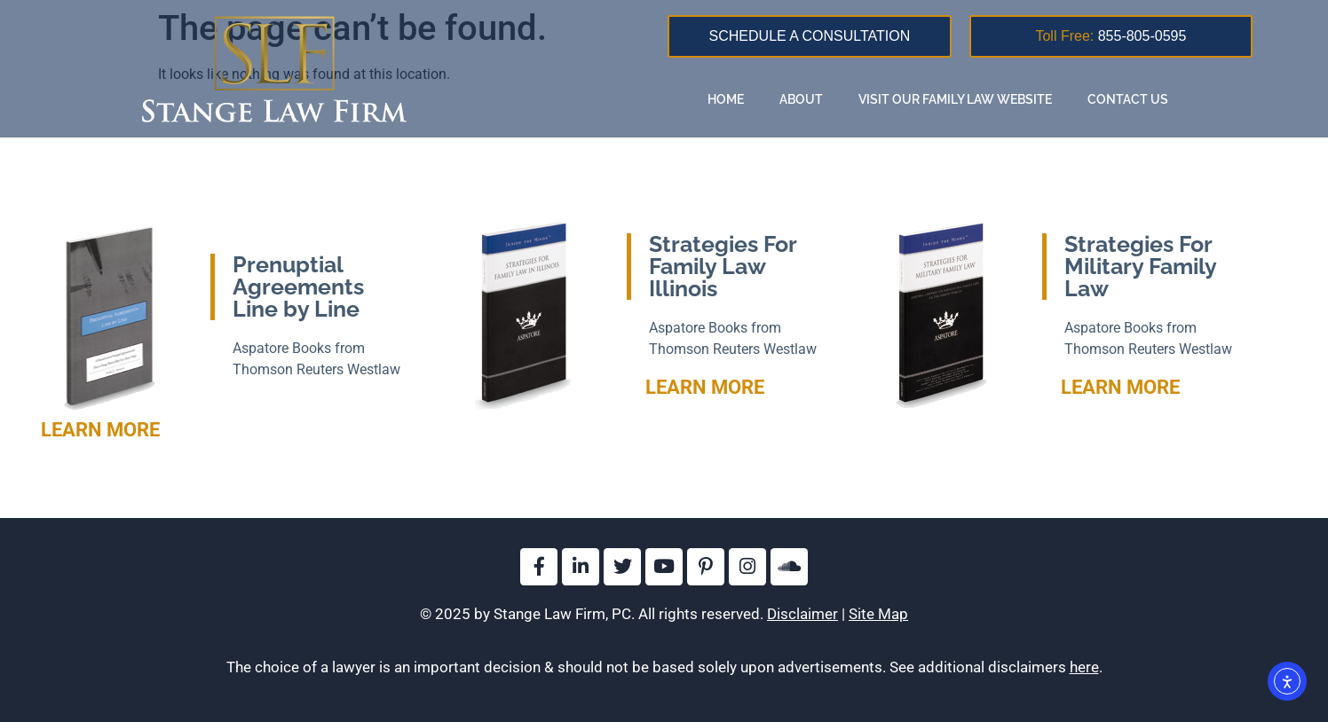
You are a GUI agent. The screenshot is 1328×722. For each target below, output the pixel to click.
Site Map (878, 614)
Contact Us (1127, 99)
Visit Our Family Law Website (955, 99)
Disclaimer (802, 614)
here (1084, 667)
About (801, 99)
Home (725, 99)
